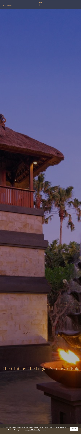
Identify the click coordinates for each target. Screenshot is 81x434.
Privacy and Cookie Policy (32, 430)
